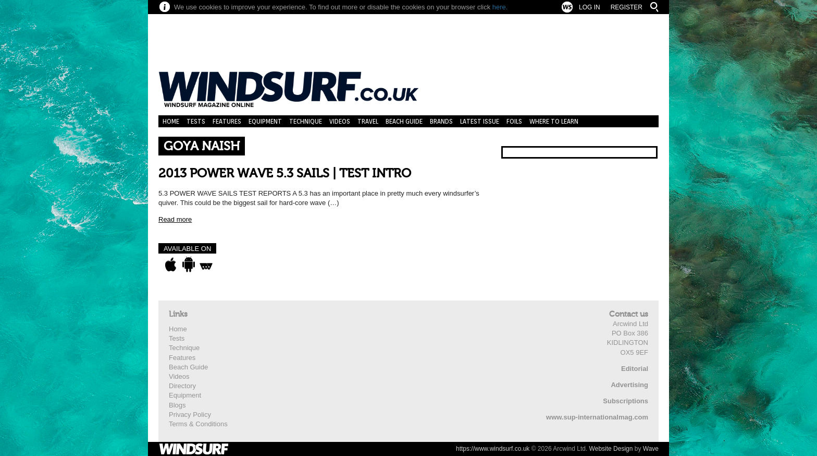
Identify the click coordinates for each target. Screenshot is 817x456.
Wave (651, 448)
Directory (182, 386)
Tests (196, 121)
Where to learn (553, 121)
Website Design (611, 448)
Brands (441, 121)
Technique (305, 121)
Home (171, 121)
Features (227, 121)
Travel (367, 121)
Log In (589, 7)
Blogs (177, 405)
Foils (514, 121)
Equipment (265, 121)
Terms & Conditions (198, 424)
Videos (339, 121)
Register (626, 7)
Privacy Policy (190, 414)
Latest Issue (479, 121)
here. (500, 7)
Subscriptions (625, 401)
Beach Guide (404, 121)
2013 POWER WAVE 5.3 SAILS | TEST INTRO (284, 173)
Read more (175, 219)
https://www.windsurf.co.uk (492, 448)
